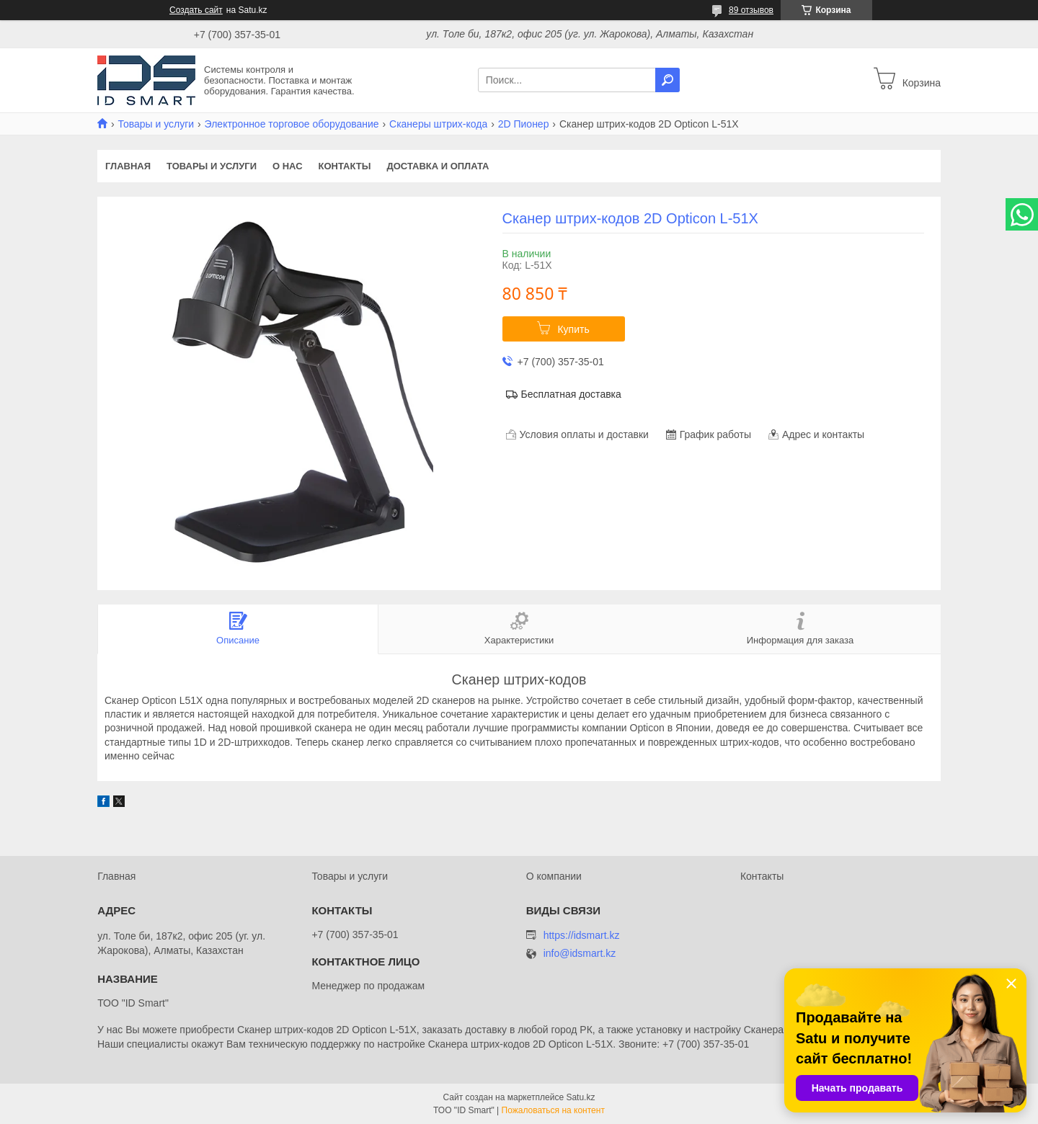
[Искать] (667, 80)
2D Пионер (523, 124)
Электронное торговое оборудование (292, 124)
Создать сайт (196, 10)
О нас (287, 166)
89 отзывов (751, 10)
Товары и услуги (155, 124)
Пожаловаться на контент (553, 1110)
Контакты (345, 166)
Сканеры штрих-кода (438, 124)
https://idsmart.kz (582, 935)
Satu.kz (580, 1097)
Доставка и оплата (437, 166)
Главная (128, 166)
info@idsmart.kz (580, 953)
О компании (554, 876)
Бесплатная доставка (571, 394)
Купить (573, 329)
